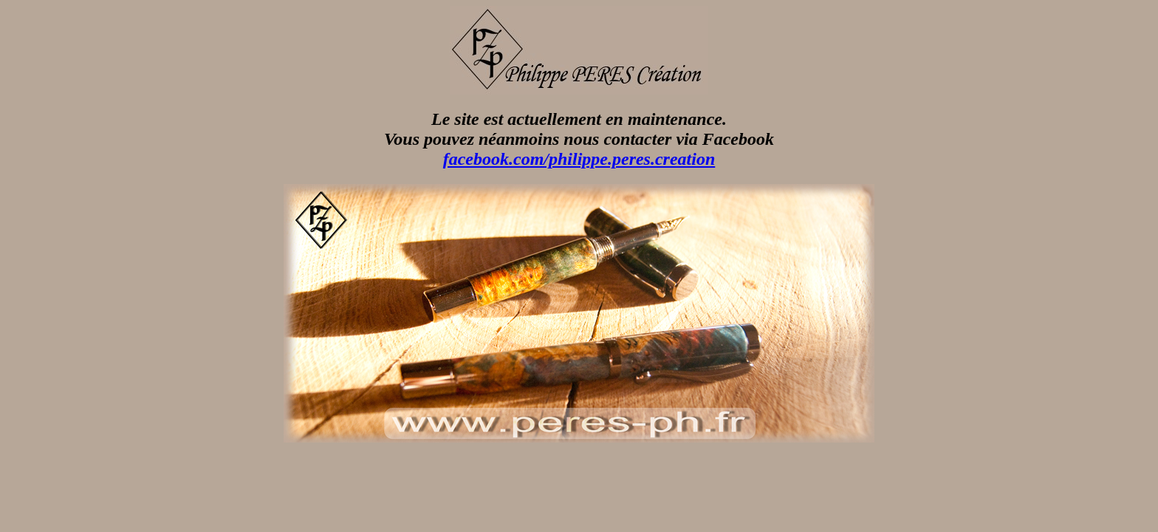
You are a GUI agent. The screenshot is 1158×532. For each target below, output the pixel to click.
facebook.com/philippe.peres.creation (579, 158)
